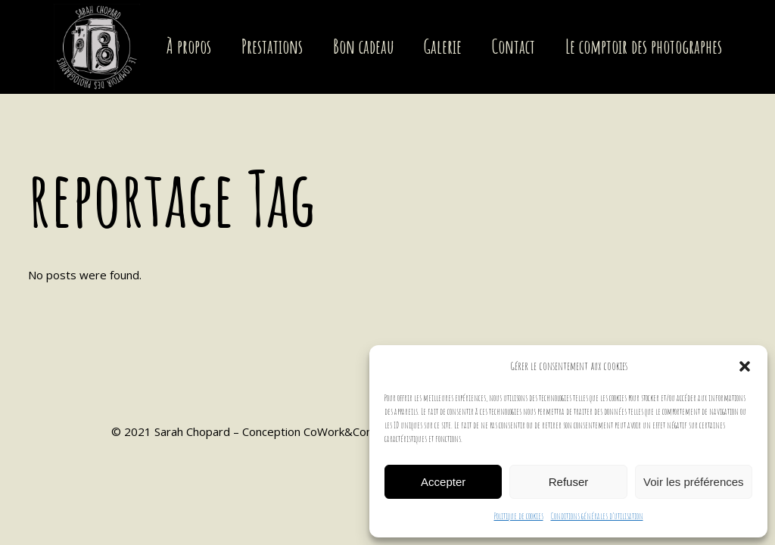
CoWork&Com (339, 431)
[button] (744, 366)
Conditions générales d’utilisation (597, 516)
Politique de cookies (518, 516)
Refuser (569, 481)
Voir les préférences (693, 481)
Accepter (443, 481)
